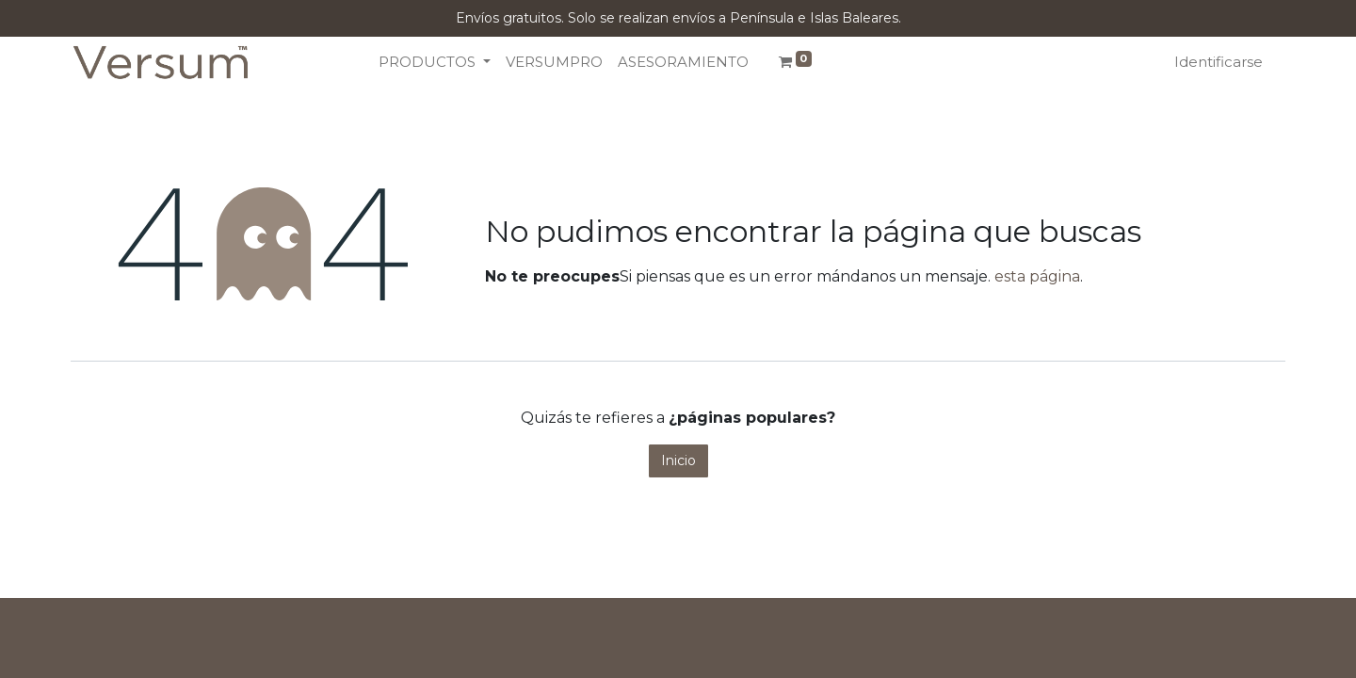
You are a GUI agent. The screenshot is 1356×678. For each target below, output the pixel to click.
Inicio (678, 460)
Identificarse (1218, 62)
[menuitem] (554, 62)
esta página (1037, 276)
